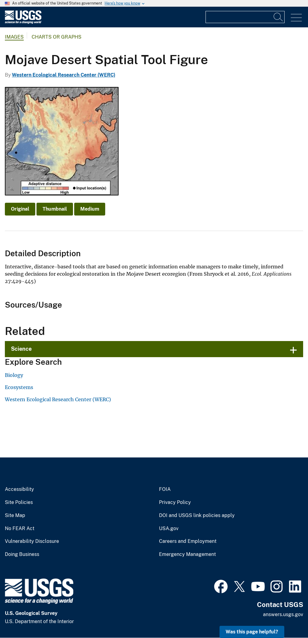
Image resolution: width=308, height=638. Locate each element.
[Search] (278, 17)
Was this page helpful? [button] (252, 632)
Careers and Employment (187, 541)
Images (14, 37)
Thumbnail (55, 209)
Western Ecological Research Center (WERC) (63, 75)
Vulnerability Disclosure (32, 541)
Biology (14, 375)
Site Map (15, 515)
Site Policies (19, 502)
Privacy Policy (175, 502)
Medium (89, 209)
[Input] (245, 17)
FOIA (165, 489)
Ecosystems (19, 387)
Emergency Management (187, 554)
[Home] (23, 22)
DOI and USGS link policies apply (197, 515)
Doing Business (22, 554)
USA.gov (168, 528)
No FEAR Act (19, 528)
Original (20, 209)
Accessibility (19, 489)
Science (21, 349)
